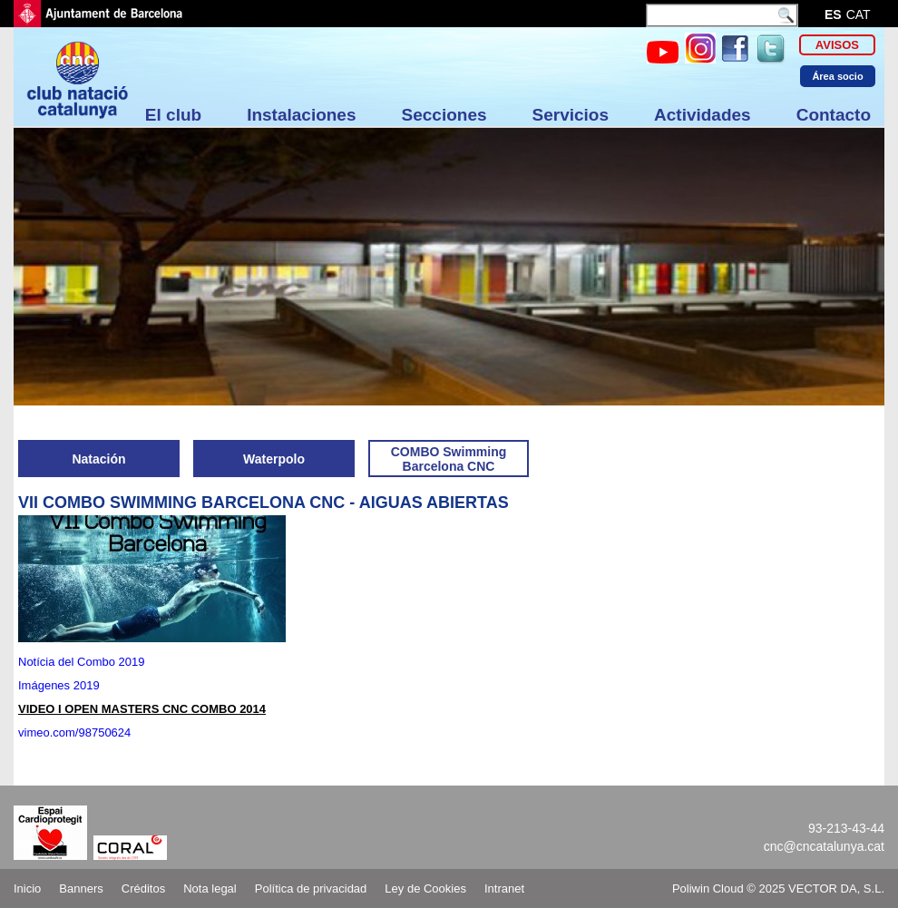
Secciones (444, 114)
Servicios (571, 114)
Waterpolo (274, 459)
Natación (98, 459)
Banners (80, 888)
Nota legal (210, 888)
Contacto (833, 114)
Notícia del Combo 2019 (81, 662)
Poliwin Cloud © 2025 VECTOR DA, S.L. (778, 888)
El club (173, 114)
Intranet (504, 888)
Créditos (143, 888)
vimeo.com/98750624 (74, 732)
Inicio (27, 888)
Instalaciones (301, 114)
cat (858, 14)
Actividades (702, 114)
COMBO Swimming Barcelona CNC (449, 459)
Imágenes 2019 (60, 685)
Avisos (837, 45)
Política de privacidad (311, 888)
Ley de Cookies (425, 888)
